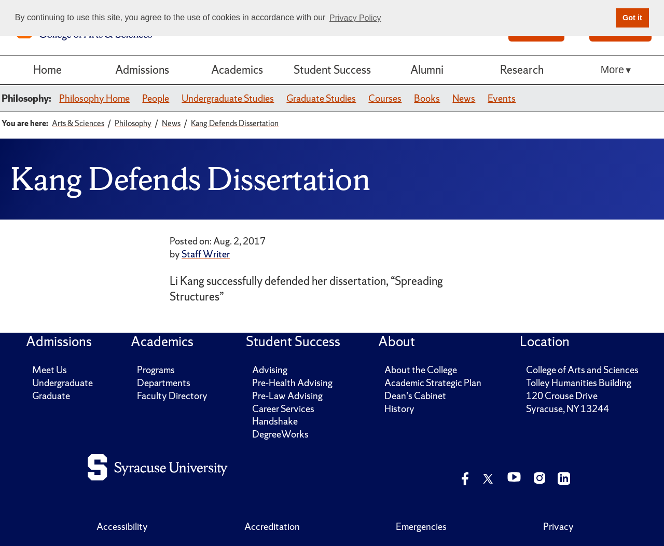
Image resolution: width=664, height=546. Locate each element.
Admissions (142, 69)
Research (522, 69)
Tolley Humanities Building (578, 383)
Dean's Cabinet (415, 396)
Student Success (332, 69)
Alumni (427, 69)
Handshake (275, 421)
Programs (156, 370)
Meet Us (49, 370)
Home (47, 69)
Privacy (558, 527)
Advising (269, 370)
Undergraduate (62, 383)
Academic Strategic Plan (432, 383)
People (155, 98)
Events (502, 98)
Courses (385, 98)
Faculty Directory (172, 396)
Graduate (51, 396)
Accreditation (272, 527)
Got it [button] (632, 17)
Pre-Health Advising (292, 383)
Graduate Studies (321, 98)
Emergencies (421, 527)
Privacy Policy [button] (355, 17)
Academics (237, 69)
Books (427, 98)
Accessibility (122, 527)
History (399, 409)
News (463, 98)
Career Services (283, 409)
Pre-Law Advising (287, 396)
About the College (420, 370)
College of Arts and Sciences (582, 370)
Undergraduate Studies (228, 98)
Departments (163, 383)
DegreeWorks (280, 434)
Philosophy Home (94, 98)
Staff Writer (206, 254)
